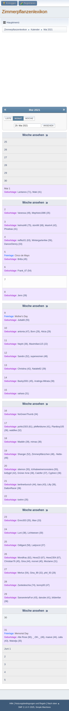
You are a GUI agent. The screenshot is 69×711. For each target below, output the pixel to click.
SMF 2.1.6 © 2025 (26, 707)
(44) (27, 484)
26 (5, 149)
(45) (22, 259)
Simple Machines (43, 707)
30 (5, 180)
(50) (24, 469)
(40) (37, 561)
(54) (24, 270)
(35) (41, 213)
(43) (41, 484)
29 (5, 173)
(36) (23, 344)
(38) (25, 473)
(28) (50, 573)
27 (5, 157)
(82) (24, 557)
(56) (42, 240)
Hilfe (11, 703)
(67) (39, 557)
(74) (27, 585)
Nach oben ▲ (53, 703)
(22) (38, 344)
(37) (41, 473)
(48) (39, 356)
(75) (24, 225)
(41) (37, 192)
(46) (39, 637)
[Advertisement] (34, 69)
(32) (15, 430)
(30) (35, 533)
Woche (29, 118)
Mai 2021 (34, 109)
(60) (25, 637)
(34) (28, 414)
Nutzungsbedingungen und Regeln (30, 703)
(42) (50, 225)
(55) (23, 320)
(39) (22, 295)
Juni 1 (7, 648)
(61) (25, 426)
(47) (23, 331)
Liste (8, 118)
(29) (35, 331)
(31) (23, 393)
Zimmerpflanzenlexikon (24, 11)
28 (5, 165)
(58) (24, 545)
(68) (38, 225)
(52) (23, 356)
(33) (13, 244)
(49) (24, 213)
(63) (24, 240)
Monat (18, 118)
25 (5, 141)
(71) (24, 192)
